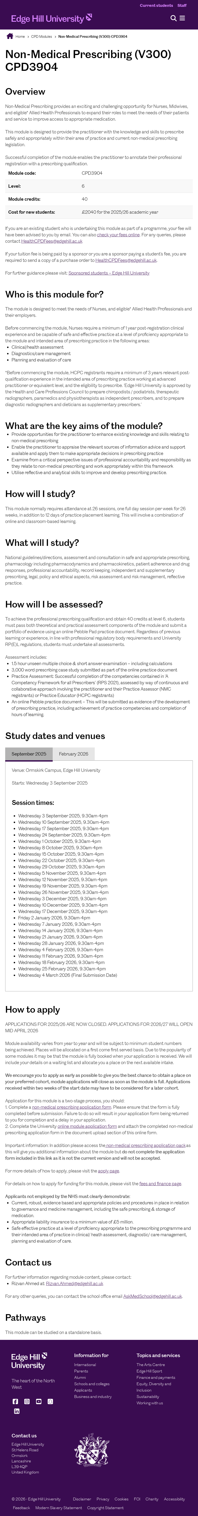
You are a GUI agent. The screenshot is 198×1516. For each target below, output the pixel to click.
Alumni (80, 1377)
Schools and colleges (92, 1383)
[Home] (52, 20)
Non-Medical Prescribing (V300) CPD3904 (92, 36)
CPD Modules (41, 36)
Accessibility (174, 1499)
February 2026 (73, 754)
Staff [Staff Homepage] (181, 5)
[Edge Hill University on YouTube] (38, 1403)
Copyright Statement (105, 1507)
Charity (152, 1499)
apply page (108, 1171)
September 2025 (29, 754)
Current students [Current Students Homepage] (156, 5)
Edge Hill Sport (149, 1371)
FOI (137, 1499)
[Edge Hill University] (29, 1368)
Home (20, 36)
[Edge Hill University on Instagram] (27, 1403)
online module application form (87, 1126)
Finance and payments (156, 1377)
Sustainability (148, 1396)
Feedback (21, 1507)
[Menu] (182, 18)
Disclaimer (82, 1499)
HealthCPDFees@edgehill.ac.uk (51, 241)
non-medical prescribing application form (71, 1107)
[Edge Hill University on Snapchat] (50, 1403)
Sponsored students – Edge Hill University (109, 273)
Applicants (83, 1390)
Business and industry (93, 1396)
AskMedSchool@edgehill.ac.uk (152, 1296)
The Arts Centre (151, 1364)
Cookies (122, 1499)
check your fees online (118, 235)
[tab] (29, 753)
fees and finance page (160, 1183)
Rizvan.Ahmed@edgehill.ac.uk (74, 1283)
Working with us (150, 1403)
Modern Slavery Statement (58, 1507)
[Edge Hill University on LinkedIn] (17, 1413)
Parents (81, 1371)
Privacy (103, 1499)
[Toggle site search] (173, 18)
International (85, 1364)
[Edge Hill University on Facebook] (16, 1403)
